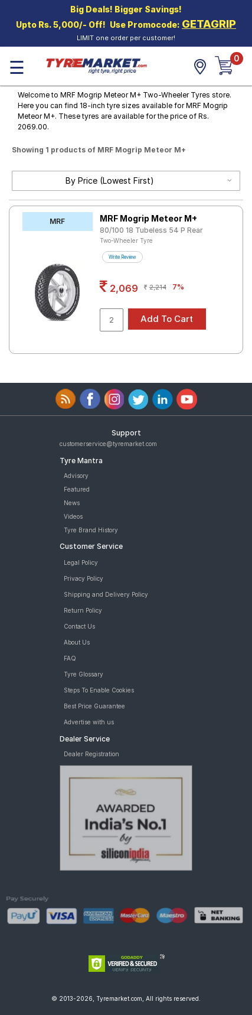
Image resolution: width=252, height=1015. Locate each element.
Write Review (122, 257)
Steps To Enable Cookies (99, 690)
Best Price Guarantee (94, 706)
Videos (73, 516)
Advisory (76, 475)
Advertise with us (89, 722)
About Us (77, 642)
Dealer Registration (91, 753)
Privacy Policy (83, 578)
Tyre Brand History (91, 529)
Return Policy (83, 610)
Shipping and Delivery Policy (106, 594)
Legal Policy (81, 562)
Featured (77, 489)
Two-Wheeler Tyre (126, 240)
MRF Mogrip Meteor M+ (148, 218)
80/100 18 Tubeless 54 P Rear (151, 230)
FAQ (70, 658)
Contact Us (79, 626)
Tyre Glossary (83, 674)
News (72, 502)
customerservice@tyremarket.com (108, 443)
